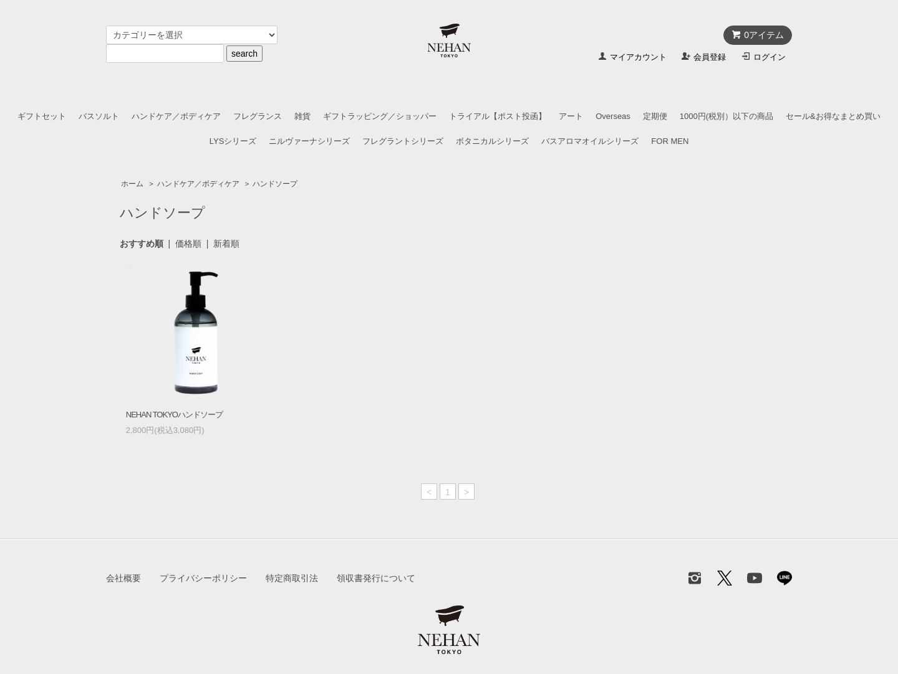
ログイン (769, 57)
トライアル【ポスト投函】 (497, 116)
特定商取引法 (292, 578)
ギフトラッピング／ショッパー (380, 116)
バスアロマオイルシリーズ (590, 141)
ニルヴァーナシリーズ (309, 141)
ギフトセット (41, 116)
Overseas (613, 116)
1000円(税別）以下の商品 (726, 116)
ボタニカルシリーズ (492, 141)
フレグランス (257, 116)
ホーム (132, 183)
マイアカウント (638, 57)
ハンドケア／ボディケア (176, 116)
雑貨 (302, 116)
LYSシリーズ (233, 141)
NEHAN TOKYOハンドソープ (174, 414)
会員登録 (709, 57)
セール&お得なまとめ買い (833, 116)
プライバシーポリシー (203, 578)
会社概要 (123, 578)
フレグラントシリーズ (402, 141)
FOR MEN (669, 141)
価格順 (188, 244)
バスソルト (99, 116)
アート (571, 116)
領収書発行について (376, 578)
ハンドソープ (275, 183)
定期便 (655, 116)
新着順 (226, 244)
